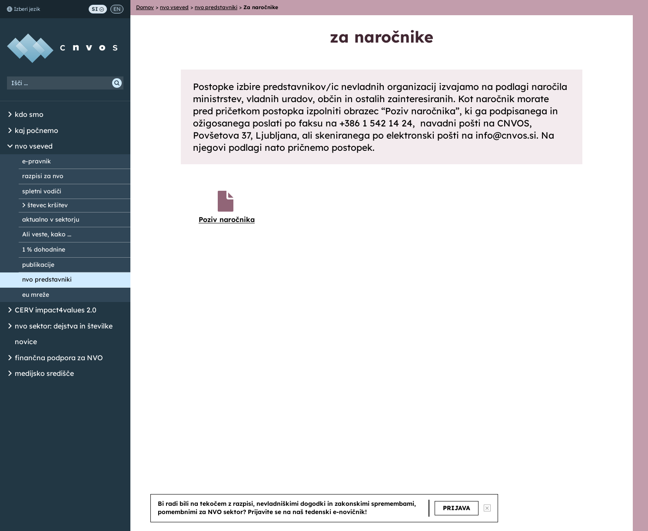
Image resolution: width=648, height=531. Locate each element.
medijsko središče (44, 373)
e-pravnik (36, 161)
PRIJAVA (456, 508)
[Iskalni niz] (65, 83)
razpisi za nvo (42, 176)
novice (26, 341)
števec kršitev (47, 205)
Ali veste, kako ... (46, 234)
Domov (145, 7)
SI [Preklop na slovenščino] (98, 9)
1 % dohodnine (43, 249)
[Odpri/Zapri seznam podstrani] (10, 114)
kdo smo (29, 114)
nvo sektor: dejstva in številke (64, 326)
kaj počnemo (36, 130)
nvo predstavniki (47, 279)
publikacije (38, 265)
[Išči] (117, 83)
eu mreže (35, 295)
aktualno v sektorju (50, 219)
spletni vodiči (41, 191)
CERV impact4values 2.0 (55, 309)
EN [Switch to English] (116, 9)
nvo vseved (34, 146)
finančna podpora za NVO (59, 357)
